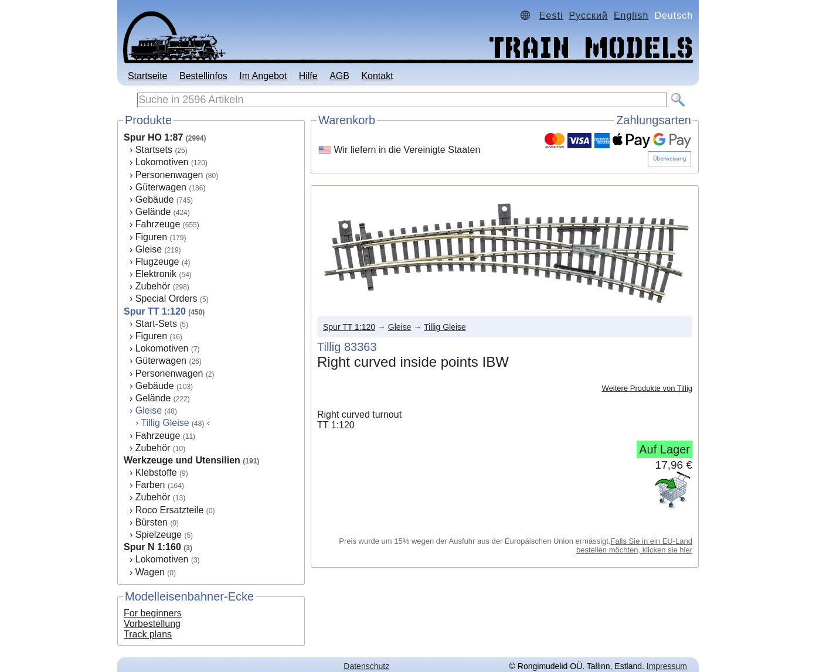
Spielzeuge (158, 535)
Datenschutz (366, 666)
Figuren (151, 237)
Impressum (667, 666)
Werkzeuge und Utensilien (182, 460)
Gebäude (154, 199)
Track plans (148, 634)
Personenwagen (169, 175)
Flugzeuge (157, 262)
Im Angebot (263, 76)
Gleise (148, 249)
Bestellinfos (203, 76)
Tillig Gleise (445, 327)
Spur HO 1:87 (153, 137)
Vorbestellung (152, 624)
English (631, 16)
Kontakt (377, 76)
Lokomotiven (162, 162)
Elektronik (155, 274)
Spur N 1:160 (152, 547)
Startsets (153, 150)
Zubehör (153, 286)
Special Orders (166, 298)
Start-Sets (156, 324)
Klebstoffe (156, 472)
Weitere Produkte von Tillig (647, 388)
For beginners (153, 613)
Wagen (150, 572)
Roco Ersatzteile (169, 510)
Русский (588, 16)
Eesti (551, 16)
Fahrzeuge (158, 224)
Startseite (148, 76)
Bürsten (151, 522)
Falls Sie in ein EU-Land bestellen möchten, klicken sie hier (634, 545)
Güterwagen (160, 187)
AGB (339, 76)
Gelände (153, 212)
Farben (150, 485)
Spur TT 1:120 (155, 311)
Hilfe (308, 76)
